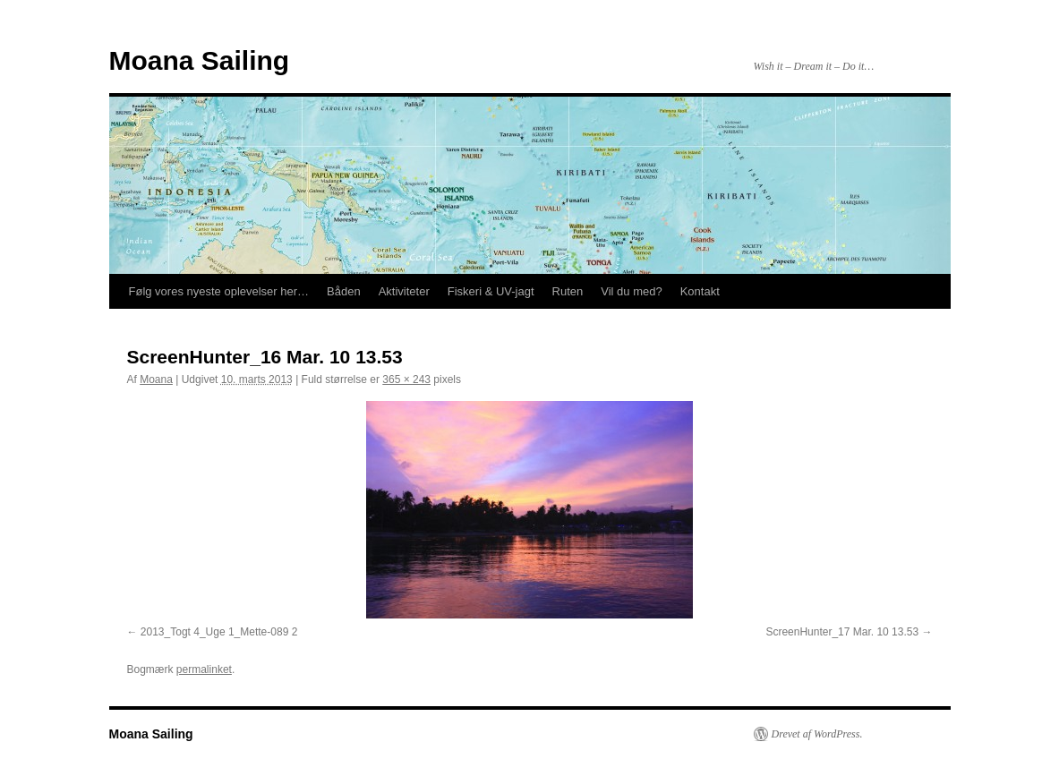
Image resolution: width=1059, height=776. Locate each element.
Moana (156, 379)
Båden (344, 291)
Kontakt (700, 291)
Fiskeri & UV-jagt (491, 291)
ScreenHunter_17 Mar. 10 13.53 (841, 632)
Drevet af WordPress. (817, 734)
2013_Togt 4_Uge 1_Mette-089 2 (219, 632)
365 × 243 (406, 379)
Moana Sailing (199, 60)
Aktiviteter (404, 291)
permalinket (204, 669)
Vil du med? (631, 291)
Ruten (568, 291)
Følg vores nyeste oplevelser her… (219, 291)
